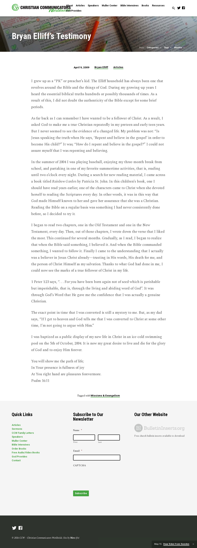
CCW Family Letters (23, 433)
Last (100, 442)
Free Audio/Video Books (26, 452)
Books (145, 5)
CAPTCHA (79, 465)
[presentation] (102, 477)
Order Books (19, 448)
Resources (158, 5)
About (69, 5)
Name (77, 430)
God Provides (73, 10)
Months (179, 47)
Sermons (17, 429)
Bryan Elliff (101, 67)
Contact (16, 460)
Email (77, 451)
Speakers (93, 5)
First (75, 442)
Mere (72, 536)
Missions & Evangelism (105, 395)
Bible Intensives (129, 5)
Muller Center (109, 5)
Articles (80, 5)
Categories (154, 47)
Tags (168, 47)
